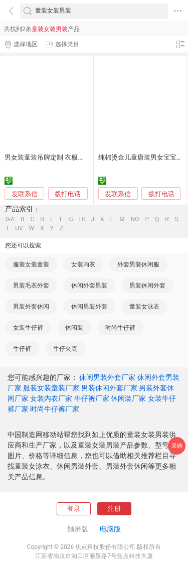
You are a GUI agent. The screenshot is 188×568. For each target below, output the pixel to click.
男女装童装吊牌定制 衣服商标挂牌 (54, 157)
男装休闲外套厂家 (109, 388)
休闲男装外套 (89, 306)
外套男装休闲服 (138, 264)
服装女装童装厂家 (51, 388)
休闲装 (74, 327)
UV (19, 228)
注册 (114, 508)
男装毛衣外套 (31, 285)
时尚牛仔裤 (120, 327)
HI (82, 219)
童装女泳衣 (144, 306)
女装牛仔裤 (28, 327)
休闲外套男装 (89, 285)
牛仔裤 (22, 348)
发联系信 (25, 194)
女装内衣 (83, 264)
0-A (10, 219)
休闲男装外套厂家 (107, 377)
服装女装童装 (31, 264)
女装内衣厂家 (51, 398)
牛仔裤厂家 (91, 398)
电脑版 (110, 529)
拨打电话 (68, 194)
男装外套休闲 (31, 306)
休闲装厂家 (128, 398)
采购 (176, 446)
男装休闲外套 (147, 285)
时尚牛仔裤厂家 (54, 409)
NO (135, 219)
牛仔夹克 (65, 348)
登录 (73, 508)
